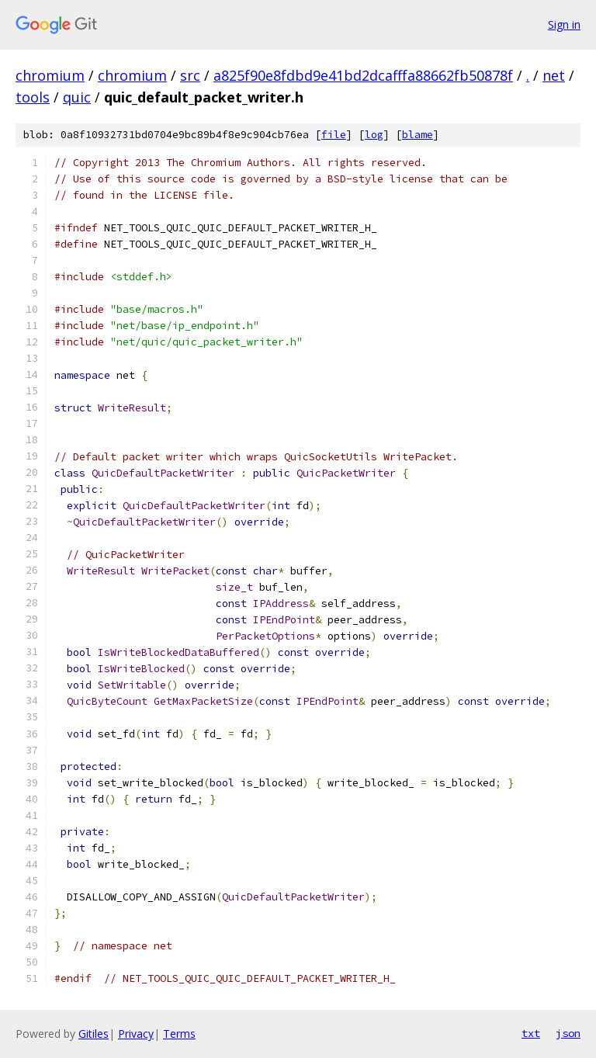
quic (77, 97)
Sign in (564, 24)
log (374, 134)
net (553, 75)
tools (33, 97)
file (333, 134)
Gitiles (93, 1033)
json (568, 1033)
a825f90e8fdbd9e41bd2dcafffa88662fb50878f (363, 75)
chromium (50, 75)
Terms (179, 1033)
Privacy (136, 1033)
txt (531, 1033)
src (190, 75)
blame (417, 134)
